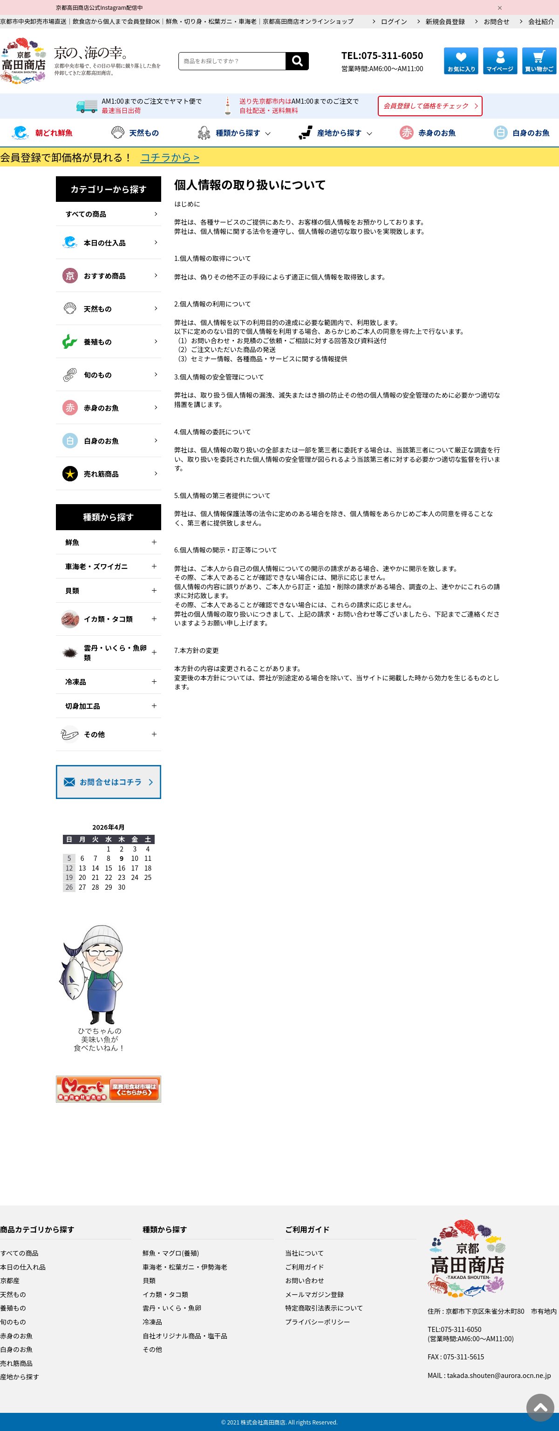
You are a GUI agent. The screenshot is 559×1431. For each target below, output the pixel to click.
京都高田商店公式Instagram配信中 (99, 7)
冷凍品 (152, 1321)
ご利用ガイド (304, 1266)
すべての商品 (19, 1253)
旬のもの (13, 1321)
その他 (152, 1349)
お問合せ (497, 21)
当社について (304, 1253)
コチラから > (169, 156)
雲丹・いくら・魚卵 (172, 1307)
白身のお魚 (16, 1349)
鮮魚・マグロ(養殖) (171, 1253)
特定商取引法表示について (324, 1307)
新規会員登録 (445, 21)
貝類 (149, 1280)
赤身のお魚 (16, 1335)
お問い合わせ (304, 1280)
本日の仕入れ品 (23, 1266)
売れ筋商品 (16, 1363)
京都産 (10, 1280)
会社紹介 (541, 21)
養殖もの (13, 1307)
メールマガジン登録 (314, 1294)
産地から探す (19, 1376)
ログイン (394, 21)
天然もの (13, 1294)
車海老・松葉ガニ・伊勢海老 (185, 1266)
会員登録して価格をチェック (425, 105)
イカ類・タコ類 (165, 1294)
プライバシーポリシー (317, 1321)
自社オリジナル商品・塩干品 (185, 1335)
